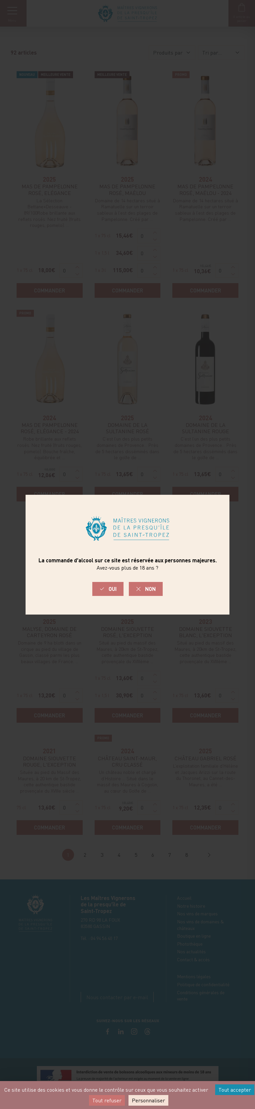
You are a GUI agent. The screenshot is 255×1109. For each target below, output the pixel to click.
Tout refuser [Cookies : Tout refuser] (107, 1100)
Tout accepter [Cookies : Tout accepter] (234, 1089)
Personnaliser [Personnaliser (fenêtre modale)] (148, 1100)
